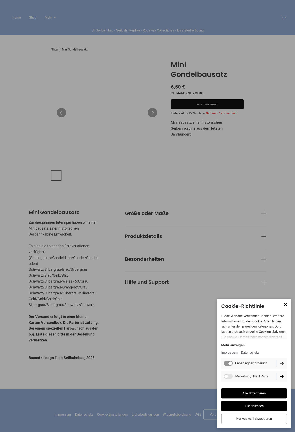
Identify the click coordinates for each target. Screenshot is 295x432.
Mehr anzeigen (233, 345)
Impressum (229, 353)
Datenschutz (250, 353)
